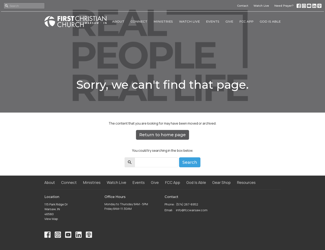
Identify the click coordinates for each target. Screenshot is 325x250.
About (118, 21)
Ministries (163, 21)
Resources (246, 182)
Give (229, 21)
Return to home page (162, 134)
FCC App (246, 21)
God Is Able (270, 21)
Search (189, 162)
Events (212, 21)
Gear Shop (221, 182)
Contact (242, 5)
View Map (51, 219)
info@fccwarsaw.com (191, 210)
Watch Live (261, 5)
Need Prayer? (283, 5)
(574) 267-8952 (187, 204)
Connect (139, 21)
